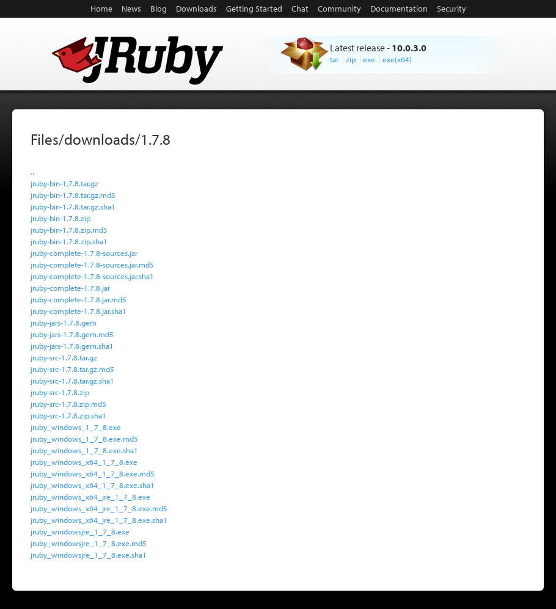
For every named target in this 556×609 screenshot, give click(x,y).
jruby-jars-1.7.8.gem (64, 322)
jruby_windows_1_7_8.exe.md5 (84, 438)
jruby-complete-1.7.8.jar (70, 288)
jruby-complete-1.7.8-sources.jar (84, 253)
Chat (300, 8)
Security (451, 8)
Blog (158, 8)
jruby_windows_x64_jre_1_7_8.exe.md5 (99, 508)
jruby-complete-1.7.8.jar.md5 (78, 299)
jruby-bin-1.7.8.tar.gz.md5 (73, 195)
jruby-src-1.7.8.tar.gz (64, 357)
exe (369, 59)
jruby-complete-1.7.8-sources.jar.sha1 (92, 276)
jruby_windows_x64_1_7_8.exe (84, 462)
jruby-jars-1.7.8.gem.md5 (72, 334)
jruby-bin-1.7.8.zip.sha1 (69, 241)
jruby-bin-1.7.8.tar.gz (64, 183)
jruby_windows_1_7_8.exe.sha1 (84, 450)
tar (334, 59)
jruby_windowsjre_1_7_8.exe (80, 531)
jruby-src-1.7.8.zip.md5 (68, 404)
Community (339, 8)
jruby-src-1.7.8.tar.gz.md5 (72, 369)
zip (351, 59)
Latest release (357, 48)
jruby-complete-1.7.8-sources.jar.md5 (92, 264)
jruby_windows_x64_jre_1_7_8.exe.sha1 (99, 520)
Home (101, 8)
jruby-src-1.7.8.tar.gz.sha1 (72, 380)
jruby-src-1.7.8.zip (60, 392)
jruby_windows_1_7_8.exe (76, 427)
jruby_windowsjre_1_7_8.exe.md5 (89, 543)
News (131, 8)
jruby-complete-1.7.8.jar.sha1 (78, 311)
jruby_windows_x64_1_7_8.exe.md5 (93, 473)
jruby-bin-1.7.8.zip (60, 218)
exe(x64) (397, 59)
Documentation (399, 8)
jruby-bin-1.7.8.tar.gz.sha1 (73, 206)
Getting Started (254, 8)
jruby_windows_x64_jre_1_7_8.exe (90, 496)
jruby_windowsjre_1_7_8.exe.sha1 (89, 555)
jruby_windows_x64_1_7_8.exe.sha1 (93, 485)
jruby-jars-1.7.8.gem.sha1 (72, 346)
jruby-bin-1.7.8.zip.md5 (69, 230)
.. (32, 172)
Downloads (196, 8)
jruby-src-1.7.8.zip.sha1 (68, 415)
